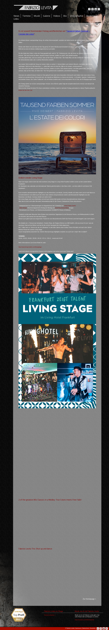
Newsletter (93, 628)
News (16, 15)
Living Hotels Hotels (70, 205)
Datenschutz (85, 628)
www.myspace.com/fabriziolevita (84, 619)
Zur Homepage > (89, 599)
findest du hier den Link (25, 90)
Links (16, 19)
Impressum (78, 628)
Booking (90, 15)
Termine (26, 15)
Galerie (46, 15)
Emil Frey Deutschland (62, 208)
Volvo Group (23, 208)
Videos (56, 15)
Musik (37, 15)
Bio (65, 15)
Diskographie (76, 15)
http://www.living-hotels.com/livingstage (30, 247)
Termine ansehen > (49, 615)
